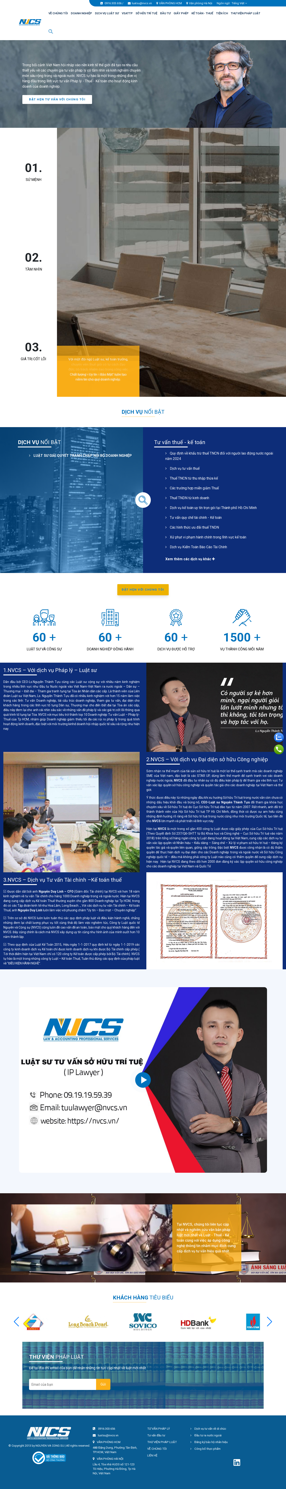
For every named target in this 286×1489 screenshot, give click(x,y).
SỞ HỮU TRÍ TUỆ (146, 13)
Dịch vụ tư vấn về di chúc (208, 1428)
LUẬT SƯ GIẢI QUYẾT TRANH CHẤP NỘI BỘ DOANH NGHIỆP (80, 455)
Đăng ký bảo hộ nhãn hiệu (209, 1442)
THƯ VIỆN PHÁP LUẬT (245, 13)
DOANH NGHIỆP (81, 13)
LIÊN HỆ (152, 1455)
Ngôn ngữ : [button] (232, 3)
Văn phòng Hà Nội (200, 3)
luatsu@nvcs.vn (142, 3)
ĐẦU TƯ (165, 13)
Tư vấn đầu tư (156, 1435)
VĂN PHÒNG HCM (170, 3)
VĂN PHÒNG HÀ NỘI (110, 1458)
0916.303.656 (113, 3)
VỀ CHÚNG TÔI (58, 13)
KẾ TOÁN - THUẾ (202, 13)
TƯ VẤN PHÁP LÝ (158, 1428)
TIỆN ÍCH (222, 13)
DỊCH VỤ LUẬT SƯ (107, 13)
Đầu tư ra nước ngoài (206, 1435)
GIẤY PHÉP (181, 13)
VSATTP (127, 13)
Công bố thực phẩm (205, 1448)
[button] (270, 1322)
